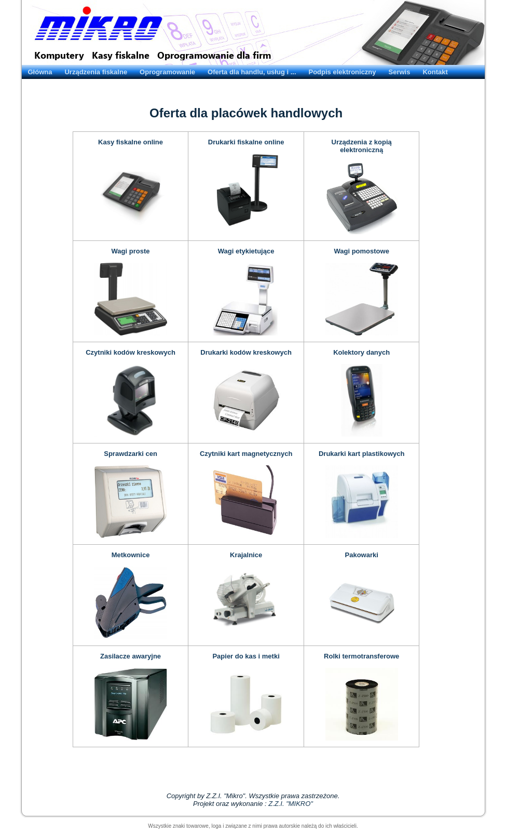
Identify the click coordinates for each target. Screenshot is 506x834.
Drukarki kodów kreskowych (246, 352)
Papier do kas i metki (245, 656)
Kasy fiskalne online (130, 142)
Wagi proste (131, 251)
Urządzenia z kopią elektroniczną (362, 146)
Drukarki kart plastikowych (361, 454)
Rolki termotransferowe (361, 656)
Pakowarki (361, 555)
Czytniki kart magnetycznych (246, 454)
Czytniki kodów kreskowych (130, 352)
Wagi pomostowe (361, 251)
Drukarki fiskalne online (246, 142)
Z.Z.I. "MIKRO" (290, 804)
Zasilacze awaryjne (130, 656)
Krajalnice (246, 555)
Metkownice (131, 555)
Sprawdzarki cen (130, 454)
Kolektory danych (361, 352)
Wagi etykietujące (246, 251)
